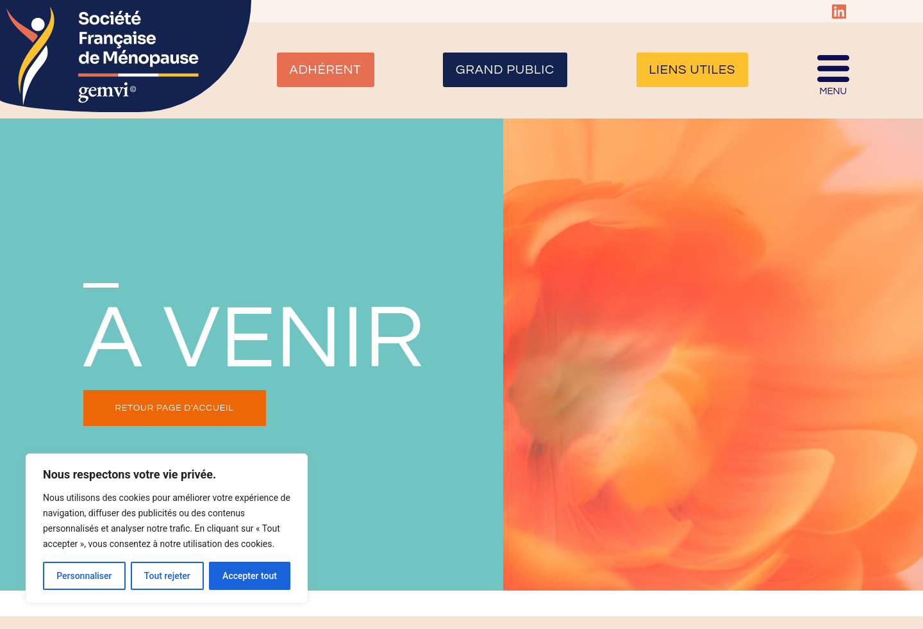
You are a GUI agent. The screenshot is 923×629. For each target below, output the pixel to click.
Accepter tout (249, 576)
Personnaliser (84, 576)
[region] (167, 528)
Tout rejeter (167, 576)
